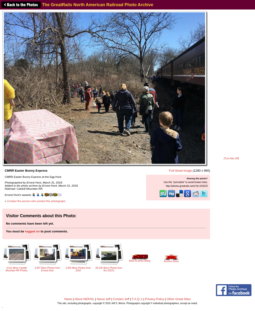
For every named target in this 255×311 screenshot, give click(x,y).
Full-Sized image (180, 170)
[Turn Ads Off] (231, 158)
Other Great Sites (179, 299)
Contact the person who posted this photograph (36, 201)
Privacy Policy (154, 299)
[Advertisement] (231, 83)
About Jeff (103, 299)
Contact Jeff (121, 299)
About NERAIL (84, 299)
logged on (32, 231)
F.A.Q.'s (137, 299)
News (68, 299)
